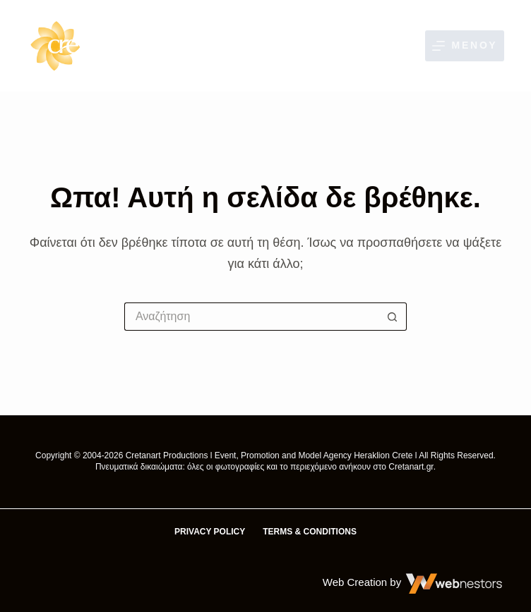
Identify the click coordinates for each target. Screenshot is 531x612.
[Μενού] (464, 45)
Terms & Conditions (310, 532)
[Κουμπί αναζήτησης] (392, 316)
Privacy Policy (209, 532)
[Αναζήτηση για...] (251, 316)
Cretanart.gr (410, 467)
